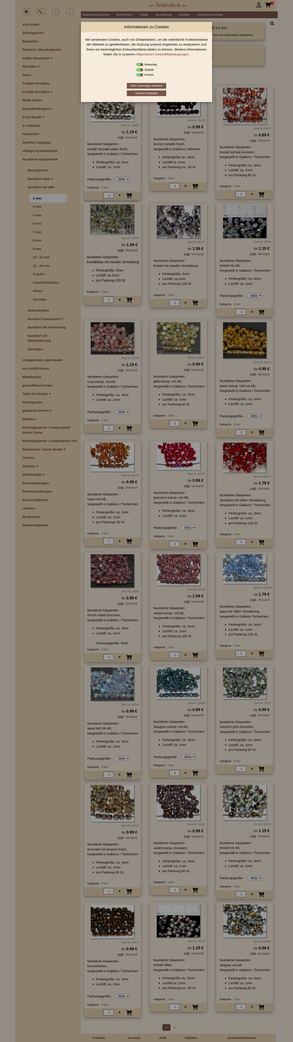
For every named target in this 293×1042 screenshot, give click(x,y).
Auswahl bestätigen (146, 93)
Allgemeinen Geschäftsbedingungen (162, 54)
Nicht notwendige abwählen (147, 85)
